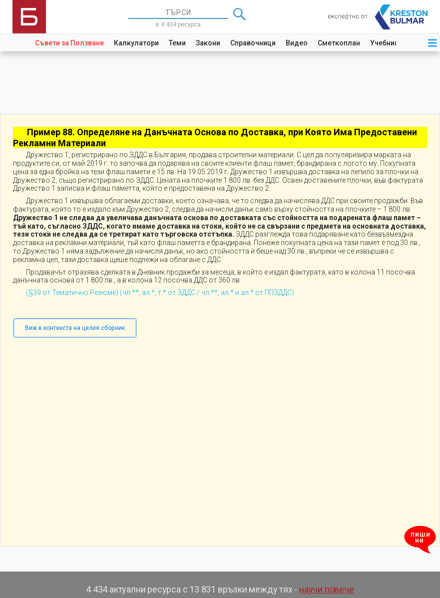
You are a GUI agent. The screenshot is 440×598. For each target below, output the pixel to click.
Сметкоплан (339, 43)
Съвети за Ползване (69, 43)
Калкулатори (136, 43)
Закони (208, 43)
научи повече (326, 589)
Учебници (386, 43)
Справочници (253, 43)
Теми (177, 43)
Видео (297, 43)
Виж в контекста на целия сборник (75, 327)
